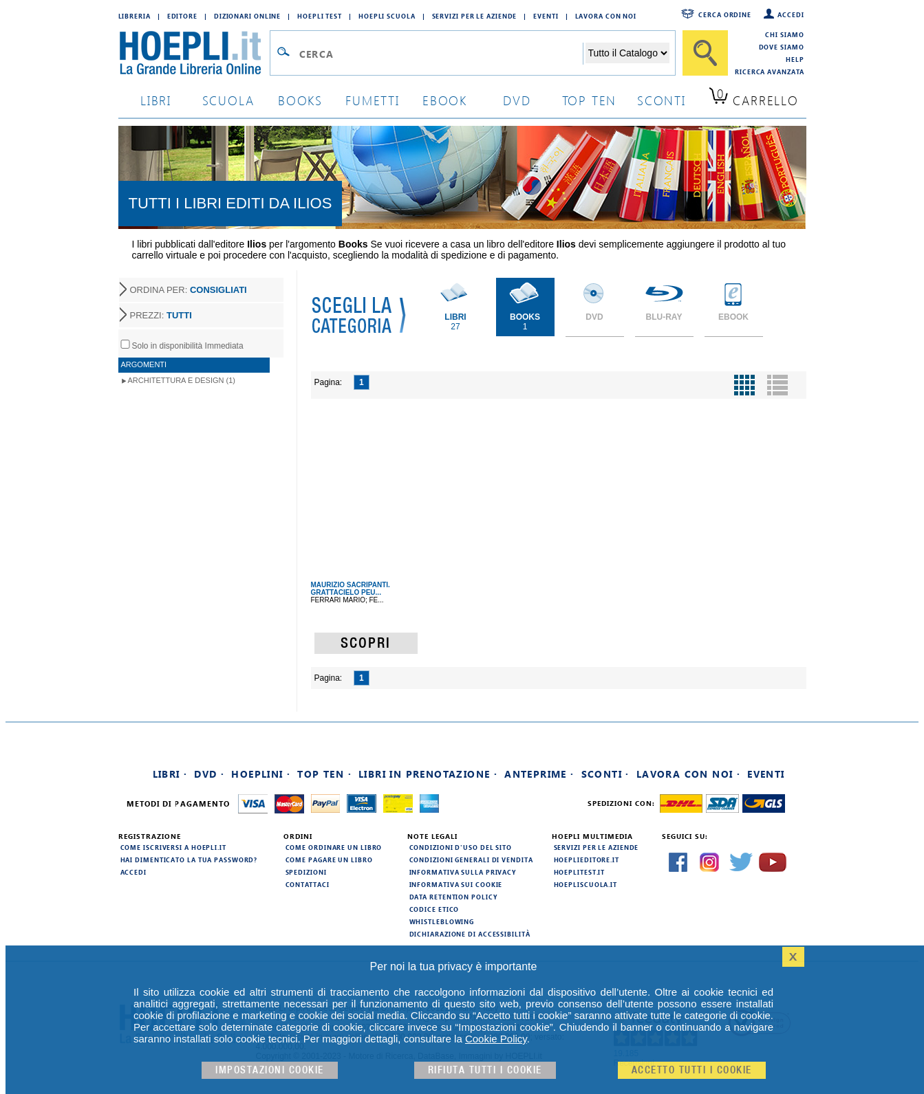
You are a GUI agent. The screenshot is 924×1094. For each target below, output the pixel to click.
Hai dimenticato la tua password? (189, 859)
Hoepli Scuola (387, 16)
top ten (589, 100)
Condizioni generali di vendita (471, 859)
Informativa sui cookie (456, 884)
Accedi (790, 14)
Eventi (545, 16)
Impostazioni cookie (269, 1070)
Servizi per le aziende (474, 16)
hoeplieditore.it (586, 859)
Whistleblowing (442, 921)
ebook (444, 100)
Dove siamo (781, 47)
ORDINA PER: (188, 290)
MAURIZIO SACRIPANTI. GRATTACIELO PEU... (350, 588)
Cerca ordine (724, 14)
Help (795, 59)
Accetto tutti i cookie (692, 1070)
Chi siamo (784, 34)
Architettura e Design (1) (181, 380)
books (300, 100)
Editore (182, 16)
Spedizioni (306, 872)
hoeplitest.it (579, 872)
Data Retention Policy (453, 897)
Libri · (170, 773)
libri (155, 100)
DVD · (209, 773)
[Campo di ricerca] (440, 54)
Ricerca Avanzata (769, 71)
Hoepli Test (319, 16)
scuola (228, 100)
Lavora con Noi (606, 16)
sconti (661, 100)
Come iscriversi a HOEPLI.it (173, 847)
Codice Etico (434, 909)
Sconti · (605, 773)
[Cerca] (705, 53)
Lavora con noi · (688, 773)
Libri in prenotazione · (427, 773)
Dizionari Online (247, 16)
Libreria (134, 16)
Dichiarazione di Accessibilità (469, 934)
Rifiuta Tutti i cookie (485, 1070)
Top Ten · (324, 773)
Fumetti (372, 100)
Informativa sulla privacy (463, 872)
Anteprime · (539, 773)
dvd (516, 100)
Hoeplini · (260, 773)
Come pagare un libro (329, 859)
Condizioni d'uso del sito (461, 847)
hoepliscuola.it (586, 884)
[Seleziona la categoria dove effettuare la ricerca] (627, 53)
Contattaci (308, 884)
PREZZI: (161, 315)
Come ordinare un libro (334, 847)
